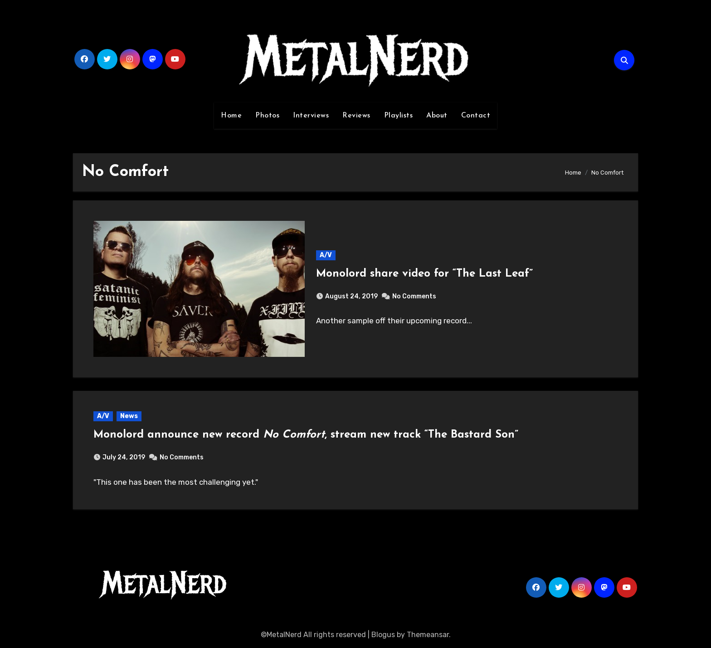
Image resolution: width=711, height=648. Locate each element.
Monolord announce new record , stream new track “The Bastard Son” (305, 434)
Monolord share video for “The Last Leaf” (424, 273)
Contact (476, 115)
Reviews (356, 115)
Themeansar (428, 634)
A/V (326, 255)
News (129, 416)
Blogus (383, 634)
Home (231, 115)
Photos (267, 115)
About (437, 115)
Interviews (311, 115)
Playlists (398, 115)
